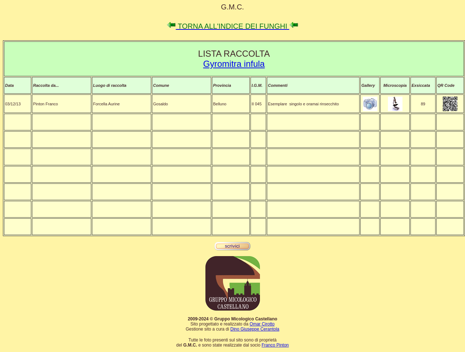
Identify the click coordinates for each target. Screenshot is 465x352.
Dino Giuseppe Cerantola (254, 329)
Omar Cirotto (262, 324)
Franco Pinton (275, 345)
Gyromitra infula (234, 64)
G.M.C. (232, 7)
